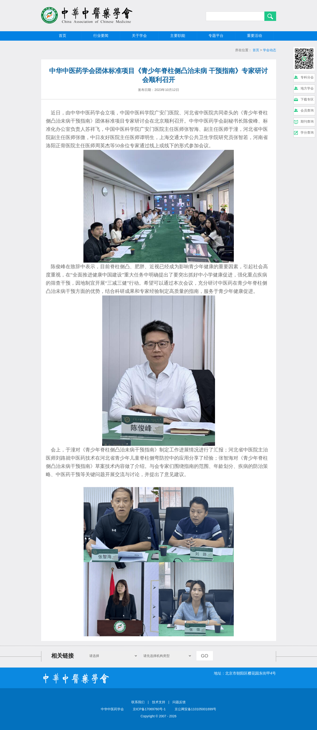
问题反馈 (179, 702)
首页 (62, 36)
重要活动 (254, 36)
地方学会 (307, 88)
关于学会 (139, 36)
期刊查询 (307, 121)
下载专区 (307, 99)
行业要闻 (100, 36)
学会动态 (269, 50)
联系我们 (138, 702)
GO (204, 655)
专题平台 (215, 36)
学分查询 (307, 132)
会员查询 (307, 110)
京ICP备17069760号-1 (149, 709)
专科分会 (307, 77)
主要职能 (177, 36)
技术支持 (158, 702)
